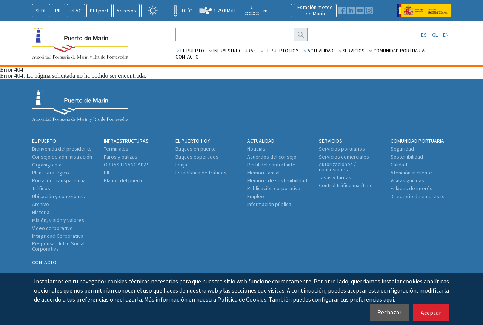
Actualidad (321, 51)
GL (435, 34)
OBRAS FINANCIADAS (127, 164)
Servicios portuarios (342, 148)
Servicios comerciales (344, 156)
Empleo (255, 196)
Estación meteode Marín (315, 10)
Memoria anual (263, 172)
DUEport (99, 10)
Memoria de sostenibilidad (277, 180)
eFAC (76, 10)
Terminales (116, 148)
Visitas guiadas (407, 180)
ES (424, 34)
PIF (58, 10)
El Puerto (192, 51)
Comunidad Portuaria (399, 51)
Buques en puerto (195, 148)
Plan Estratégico (50, 172)
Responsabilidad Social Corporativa (58, 246)
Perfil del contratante (271, 164)
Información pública (269, 204)
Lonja (181, 164)
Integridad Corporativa (57, 236)
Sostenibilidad (407, 156)
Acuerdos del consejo (272, 156)
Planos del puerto (124, 180)
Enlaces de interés (411, 188)
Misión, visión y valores (58, 220)
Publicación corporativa (273, 188)
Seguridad (402, 148)
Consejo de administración (62, 156)
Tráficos (41, 188)
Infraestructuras (234, 51)
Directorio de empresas (418, 196)
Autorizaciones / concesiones (337, 167)
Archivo (40, 204)
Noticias (256, 148)
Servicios (353, 51)
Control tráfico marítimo (346, 185)
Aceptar (431, 312)
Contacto (187, 57)
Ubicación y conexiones (58, 196)
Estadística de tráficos (200, 172)
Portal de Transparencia (59, 180)
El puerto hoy (281, 51)
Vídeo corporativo (52, 228)
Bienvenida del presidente (62, 148)
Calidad (399, 164)
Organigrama (47, 164)
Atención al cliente (411, 172)
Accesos (126, 10)
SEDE (41, 10)
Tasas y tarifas (335, 177)
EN (446, 34)
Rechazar (389, 312)
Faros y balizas (120, 156)
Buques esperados (196, 156)
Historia (40, 212)
